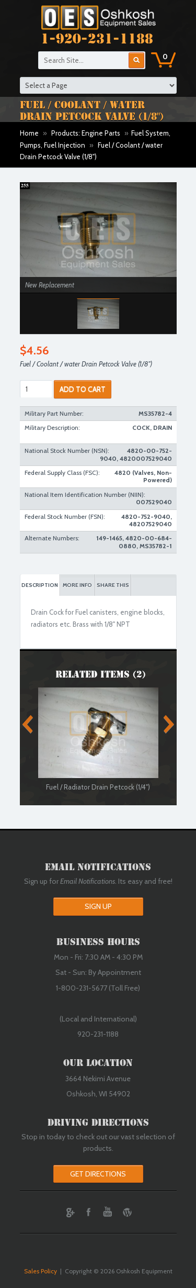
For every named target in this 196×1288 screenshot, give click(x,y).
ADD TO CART (83, 389)
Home (29, 133)
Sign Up (98, 906)
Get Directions (98, 1174)
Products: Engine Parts (85, 133)
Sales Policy (40, 1271)
